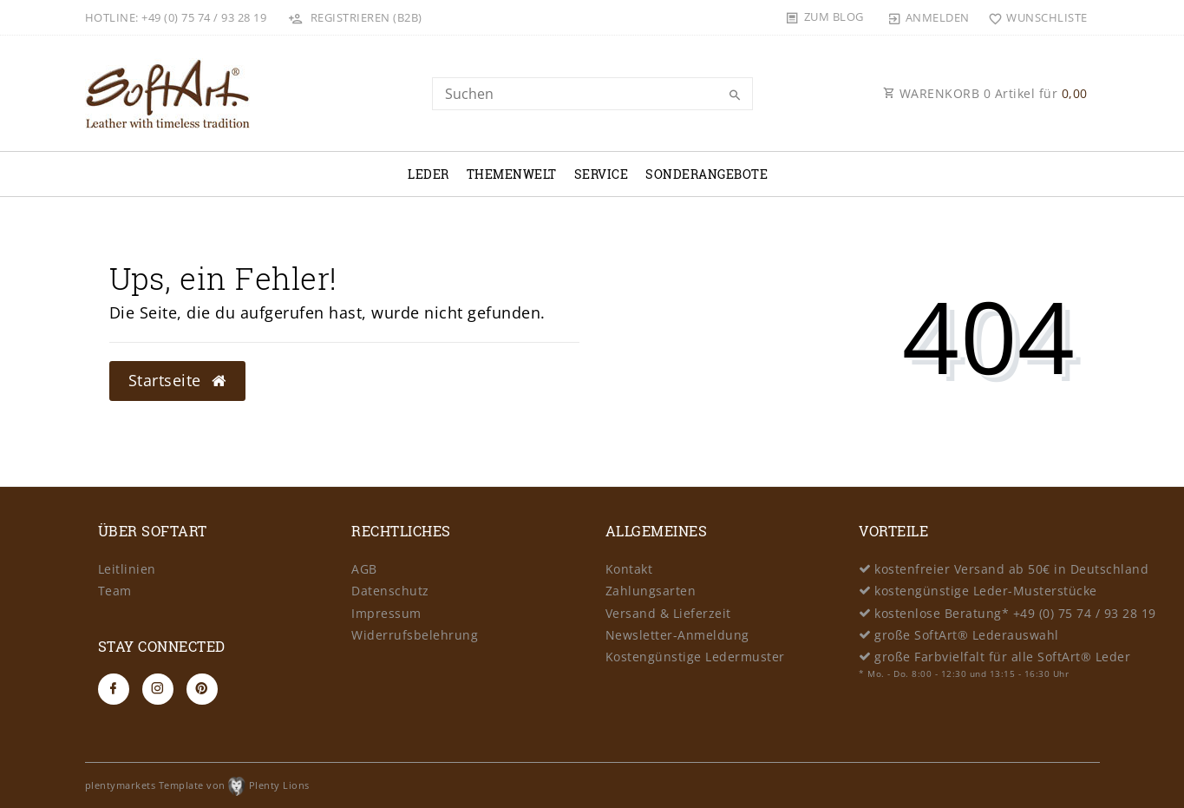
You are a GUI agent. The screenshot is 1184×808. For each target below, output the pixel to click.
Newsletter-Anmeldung (677, 635)
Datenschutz (390, 590)
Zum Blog (834, 16)
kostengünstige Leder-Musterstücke (985, 590)
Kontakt (629, 569)
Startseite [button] (177, 380)
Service (601, 174)
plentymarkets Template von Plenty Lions (197, 785)
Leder (428, 174)
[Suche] (735, 95)
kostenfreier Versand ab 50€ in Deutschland (1011, 569)
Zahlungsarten (651, 590)
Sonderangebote (706, 174)
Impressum (386, 613)
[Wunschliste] (1034, 17)
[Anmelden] (928, 17)
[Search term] (592, 93)
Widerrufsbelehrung (414, 635)
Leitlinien (127, 569)
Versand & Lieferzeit (668, 613)
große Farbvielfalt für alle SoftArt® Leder (1002, 656)
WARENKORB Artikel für (985, 93)
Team (115, 590)
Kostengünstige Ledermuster (695, 656)
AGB (364, 569)
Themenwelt (512, 174)
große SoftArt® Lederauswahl (966, 635)
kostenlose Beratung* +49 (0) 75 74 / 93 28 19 (1015, 613)
